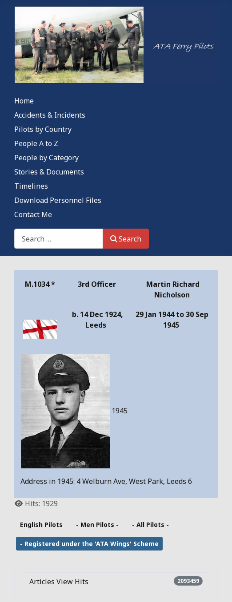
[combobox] (58, 239)
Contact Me (33, 214)
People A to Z (36, 143)
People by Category (46, 157)
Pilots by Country (43, 129)
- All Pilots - (150, 524)
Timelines (31, 186)
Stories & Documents (49, 172)
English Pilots (41, 524)
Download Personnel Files (57, 200)
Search (125, 239)
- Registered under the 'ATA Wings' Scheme (89, 543)
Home (24, 101)
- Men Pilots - (97, 524)
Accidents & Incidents (49, 115)
